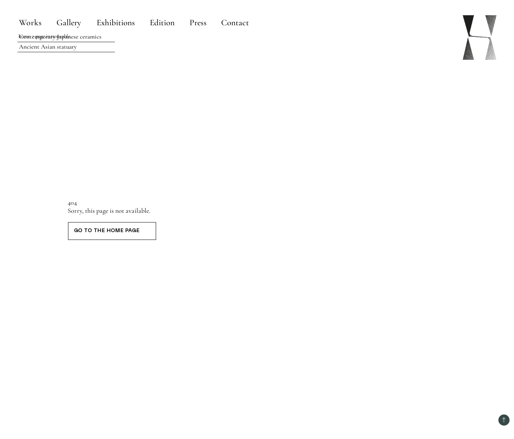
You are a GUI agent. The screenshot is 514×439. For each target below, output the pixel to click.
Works (30, 22)
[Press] (198, 22)
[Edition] (163, 22)
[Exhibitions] (116, 22)
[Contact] (235, 22)
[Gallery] (69, 22)
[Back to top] (504, 420)
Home (24, 36)
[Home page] (480, 37)
